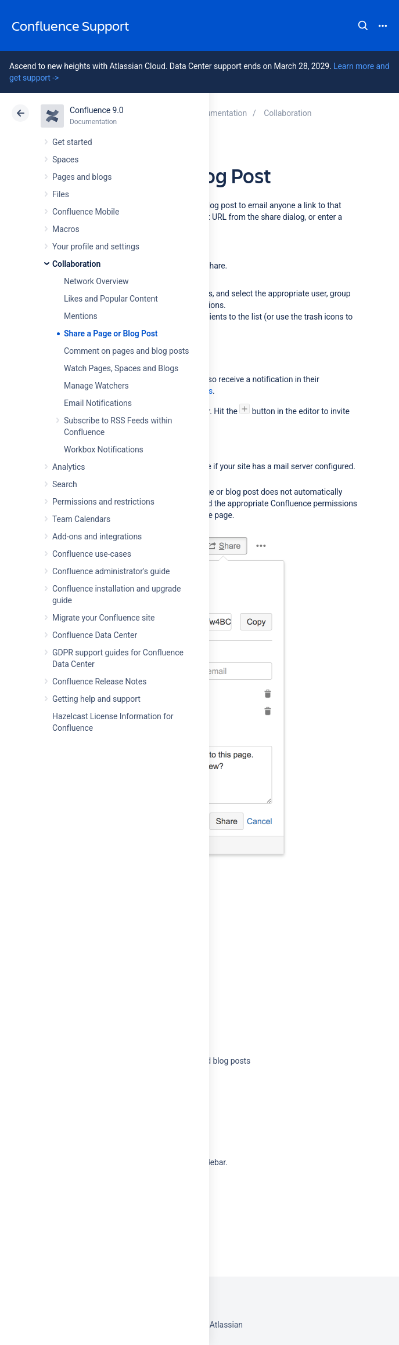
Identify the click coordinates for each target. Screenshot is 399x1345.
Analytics (68, 467)
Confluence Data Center (94, 635)
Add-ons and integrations (97, 536)
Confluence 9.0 (97, 110)
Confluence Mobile (85, 211)
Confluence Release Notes (99, 681)
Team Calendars (81, 519)
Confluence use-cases (91, 554)
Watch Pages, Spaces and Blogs (121, 368)
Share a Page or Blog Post (111, 333)
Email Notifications (98, 403)
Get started (72, 142)
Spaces (65, 159)
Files (60, 194)
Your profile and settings (95, 246)
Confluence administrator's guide (111, 571)
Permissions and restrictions (103, 501)
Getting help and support (96, 699)
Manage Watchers (96, 385)
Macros (66, 229)
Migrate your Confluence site (103, 617)
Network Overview (96, 281)
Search (363, 25)
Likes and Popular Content (111, 298)
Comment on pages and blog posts (126, 351)
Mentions (81, 316)
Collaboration (76, 264)
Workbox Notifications (103, 449)
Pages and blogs (82, 177)
